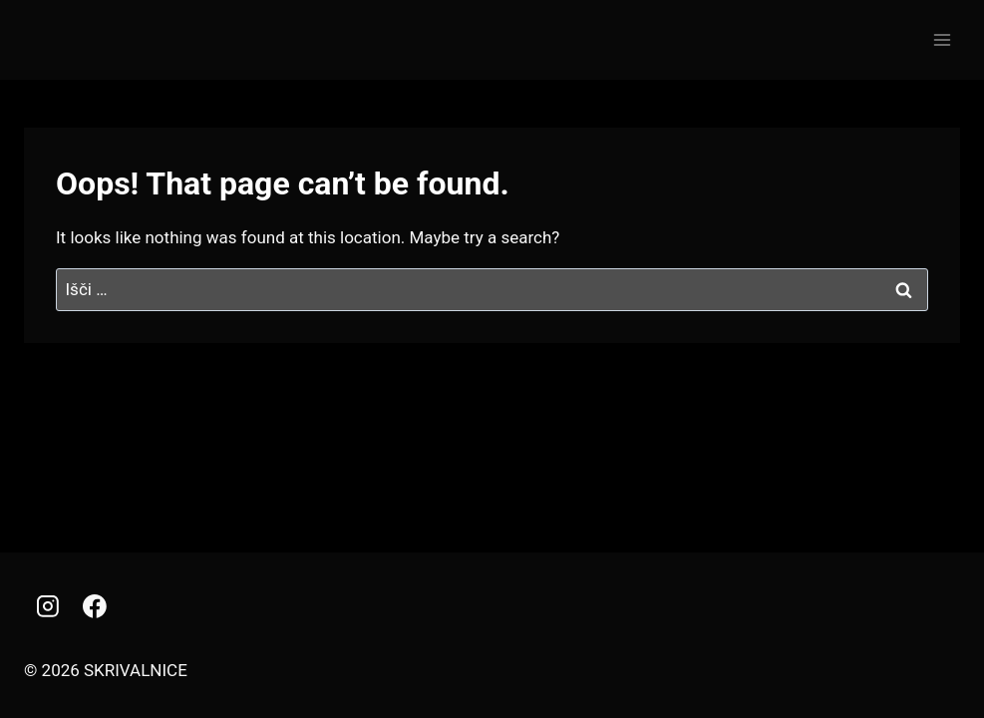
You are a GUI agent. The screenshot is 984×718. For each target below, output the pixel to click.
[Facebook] (96, 606)
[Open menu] (941, 39)
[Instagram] (48, 606)
